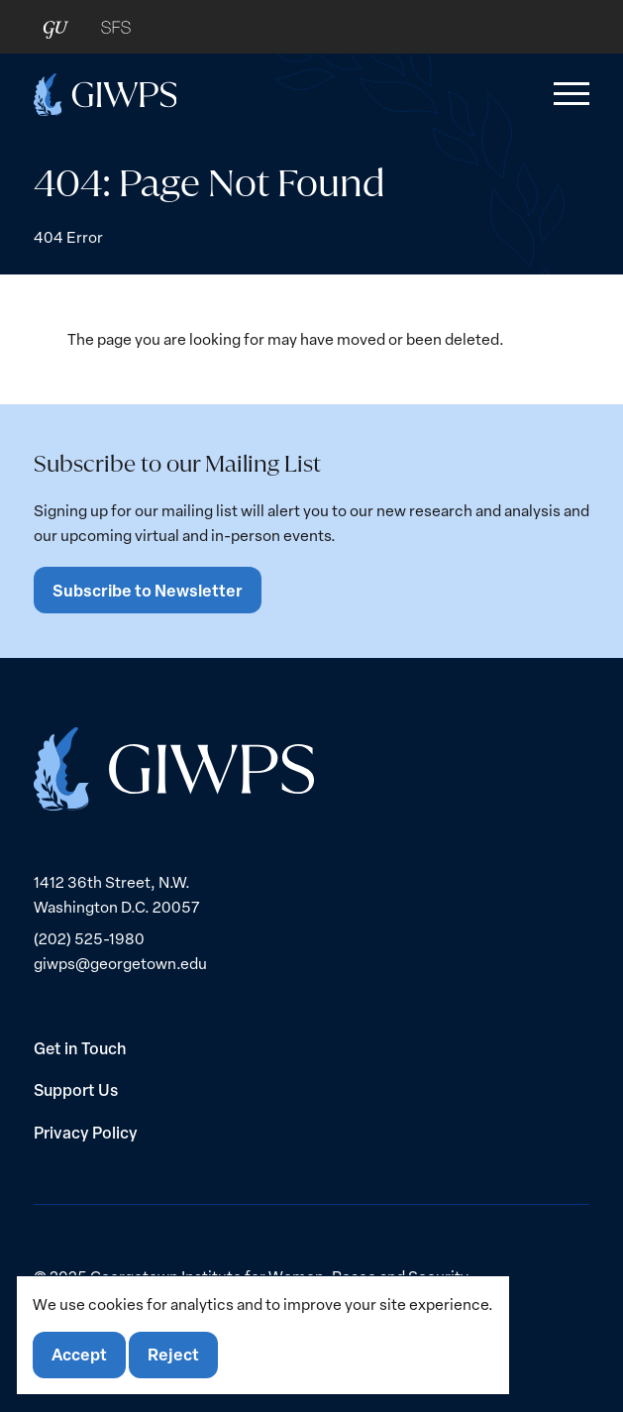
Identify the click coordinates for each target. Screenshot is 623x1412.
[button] (567, 94)
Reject (173, 1354)
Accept (79, 1354)
